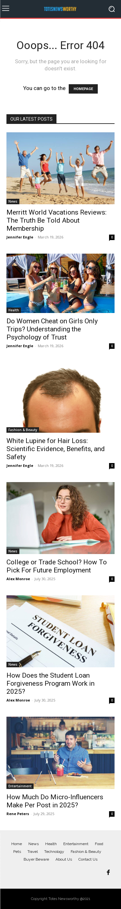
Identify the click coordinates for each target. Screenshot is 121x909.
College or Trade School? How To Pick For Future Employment (56, 566)
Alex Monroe (18, 578)
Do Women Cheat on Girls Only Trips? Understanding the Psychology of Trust (52, 329)
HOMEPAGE (83, 89)
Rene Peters (17, 813)
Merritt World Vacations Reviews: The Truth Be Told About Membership (56, 220)
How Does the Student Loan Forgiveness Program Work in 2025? (50, 683)
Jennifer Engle (19, 237)
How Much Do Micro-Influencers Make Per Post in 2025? (54, 801)
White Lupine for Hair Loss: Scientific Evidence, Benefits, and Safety (55, 449)
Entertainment (20, 786)
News (12, 201)
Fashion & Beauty (22, 430)
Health (13, 310)
